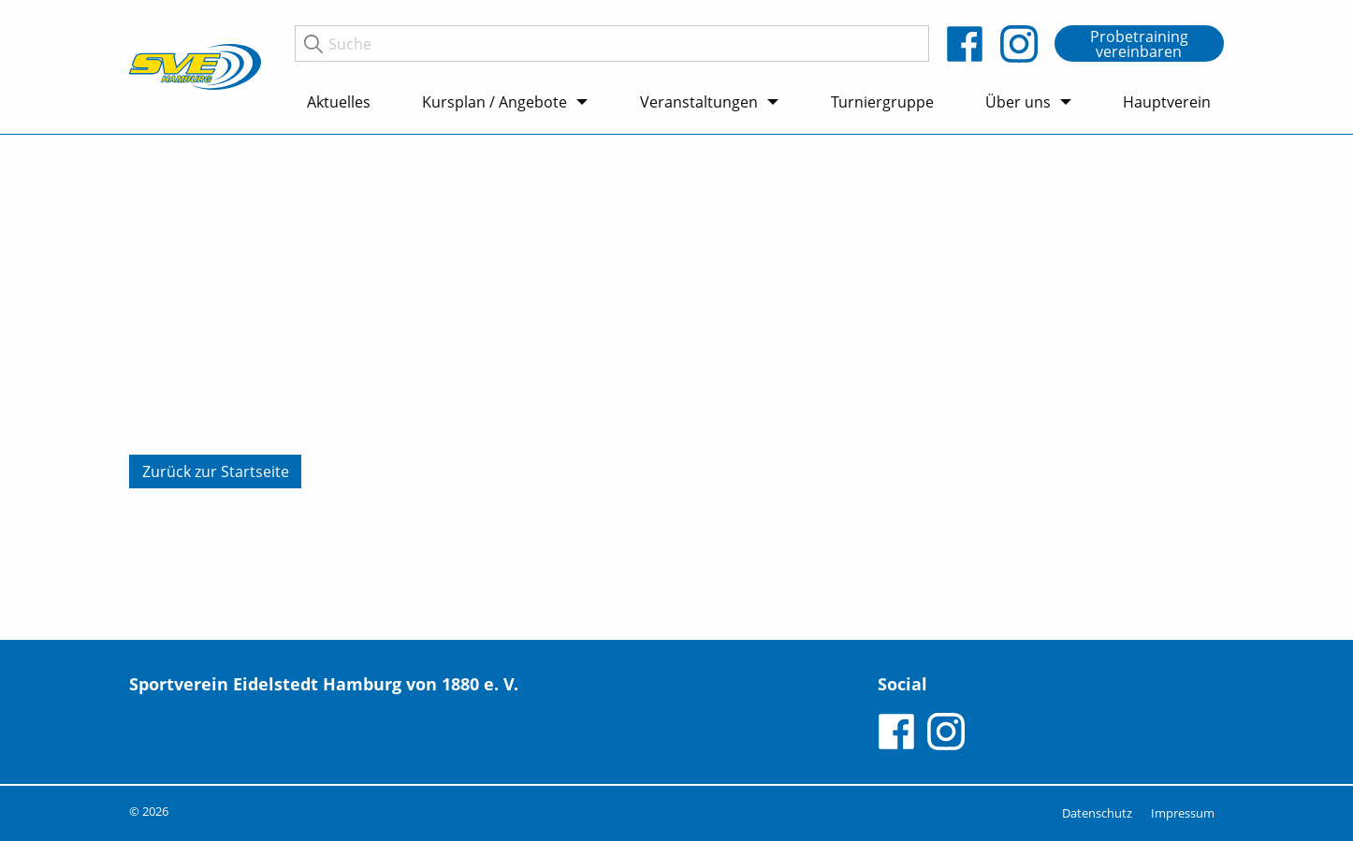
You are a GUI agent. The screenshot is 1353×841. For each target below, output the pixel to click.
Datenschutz (1097, 813)
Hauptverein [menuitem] (1167, 102)
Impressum (1183, 813)
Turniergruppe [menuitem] (882, 102)
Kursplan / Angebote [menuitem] (494, 102)
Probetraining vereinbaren (1139, 44)
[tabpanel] (676, 387)
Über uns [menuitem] (1018, 102)
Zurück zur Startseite (215, 471)
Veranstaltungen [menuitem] (699, 102)
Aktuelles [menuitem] (339, 102)
